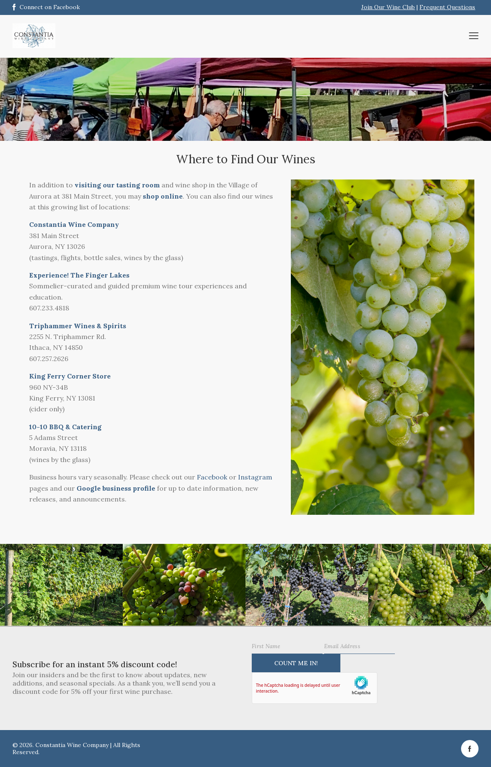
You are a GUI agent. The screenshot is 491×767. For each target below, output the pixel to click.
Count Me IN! (296, 663)
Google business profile (116, 488)
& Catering (83, 427)
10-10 (38, 427)
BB (52, 427)
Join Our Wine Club (388, 7)
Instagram (255, 477)
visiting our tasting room (117, 185)
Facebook (212, 477)
